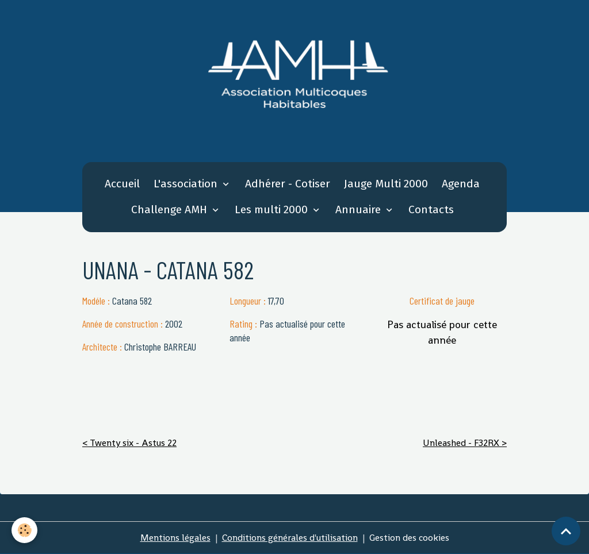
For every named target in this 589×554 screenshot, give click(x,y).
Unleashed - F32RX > (465, 443)
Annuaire (359, 209)
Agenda (461, 183)
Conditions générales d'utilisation (290, 538)
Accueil (122, 183)
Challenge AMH (170, 209)
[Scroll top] (566, 531)
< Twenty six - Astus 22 (129, 443)
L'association (187, 183)
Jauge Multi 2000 (386, 183)
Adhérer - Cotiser (287, 183)
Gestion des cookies (409, 538)
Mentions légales (175, 538)
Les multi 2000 (273, 209)
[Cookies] (24, 530)
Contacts (431, 209)
